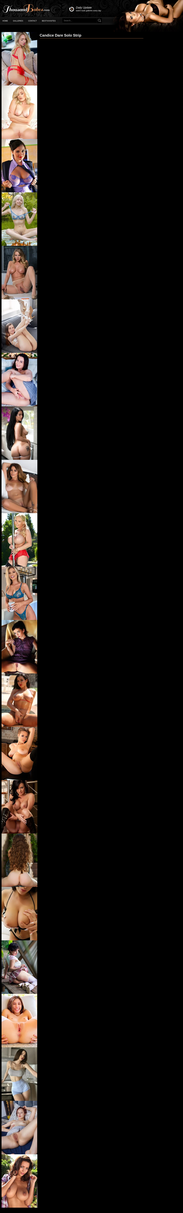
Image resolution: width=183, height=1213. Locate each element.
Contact (32, 21)
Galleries (18, 21)
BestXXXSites (49, 21)
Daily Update (88, 9)
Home (5, 21)
